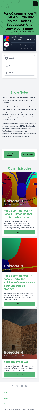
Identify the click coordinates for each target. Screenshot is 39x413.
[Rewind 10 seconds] (12, 45)
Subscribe (24, 49)
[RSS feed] (13, 386)
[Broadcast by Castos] (7, 49)
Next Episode (28, 154)
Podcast (6, 393)
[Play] (6, 44)
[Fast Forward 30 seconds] (21, 45)
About (6, 398)
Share (33, 49)
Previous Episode (9, 154)
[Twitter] (17, 386)
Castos (31, 409)
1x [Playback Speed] (16, 45)
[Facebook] (22, 386)
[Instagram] (26, 386)
